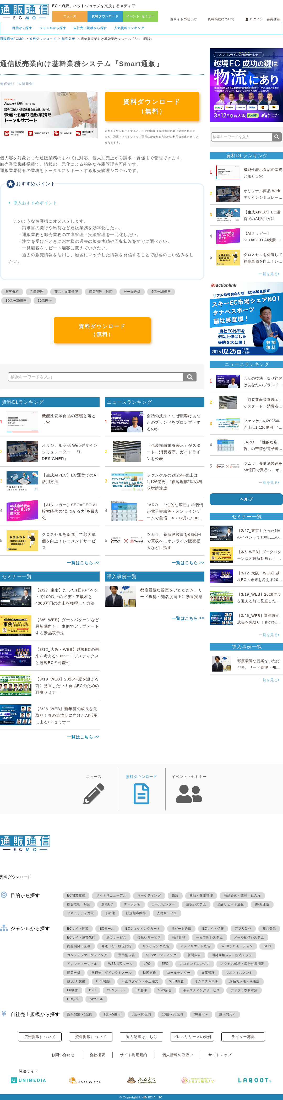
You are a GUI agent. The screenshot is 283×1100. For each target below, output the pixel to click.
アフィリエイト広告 (195, 946)
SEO (267, 946)
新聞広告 (194, 955)
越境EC (107, 904)
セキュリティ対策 (80, 913)
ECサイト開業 (78, 928)
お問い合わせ (63, 1055)
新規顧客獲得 (136, 913)
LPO (147, 964)
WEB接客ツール (120, 964)
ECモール (107, 928)
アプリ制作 (243, 928)
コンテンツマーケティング (87, 955)
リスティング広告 (156, 946)
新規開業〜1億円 (79, 1014)
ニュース (70, 16)
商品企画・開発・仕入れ (242, 895)
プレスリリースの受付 (192, 1037)
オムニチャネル (206, 981)
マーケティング (149, 895)
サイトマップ (220, 1055)
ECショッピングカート (142, 928)
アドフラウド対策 (244, 990)
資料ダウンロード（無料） (152, 106)
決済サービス (116, 937)
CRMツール (116, 990)
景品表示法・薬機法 (244, 981)
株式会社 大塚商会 (16, 84)
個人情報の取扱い (177, 1055)
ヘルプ (246, 499)
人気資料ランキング (129, 28)
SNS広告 (165, 990)
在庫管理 (36, 292)
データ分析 (132, 292)
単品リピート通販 (230, 904)
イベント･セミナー (140, 16)
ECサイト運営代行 (81, 937)
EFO (165, 964)
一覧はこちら (80, 563)
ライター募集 (243, 1037)
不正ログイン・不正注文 (140, 981)
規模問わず (227, 1014)
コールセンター (163, 904)
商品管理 (178, 937)
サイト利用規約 (133, 1055)
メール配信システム (249, 937)
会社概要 (97, 1055)
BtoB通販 (262, 904)
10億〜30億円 (16, 300)
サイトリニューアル (111, 895)
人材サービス (167, 913)
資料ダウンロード (105, 16)
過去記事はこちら (141, 1037)
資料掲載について (221, 19)
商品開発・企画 (79, 946)
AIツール (96, 999)
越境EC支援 (76, 981)
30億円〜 (45, 300)
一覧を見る (269, 274)
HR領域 (73, 999)
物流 (175, 895)
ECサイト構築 (213, 928)
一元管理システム (209, 937)
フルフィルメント (239, 973)
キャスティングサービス (201, 990)
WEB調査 (176, 981)
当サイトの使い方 (183, 19)
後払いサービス (149, 937)
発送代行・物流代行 (116, 946)
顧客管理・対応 (101, 292)
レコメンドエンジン (194, 964)
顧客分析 (68, 39)
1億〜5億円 (112, 1014)
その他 (110, 913)
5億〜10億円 (161, 292)
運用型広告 (126, 955)
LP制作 (72, 990)
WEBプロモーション (237, 946)
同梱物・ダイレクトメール (111, 973)
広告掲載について (40, 1037)
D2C (92, 990)
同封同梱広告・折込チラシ (232, 955)
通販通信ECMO (12, 39)
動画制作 (149, 973)
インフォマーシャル (82, 964)
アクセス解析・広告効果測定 (242, 964)
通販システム (196, 904)
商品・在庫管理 (66, 292)
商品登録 (269, 928)
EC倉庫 (141, 990)
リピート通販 (181, 928)
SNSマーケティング (161, 955)
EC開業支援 (76, 895)
